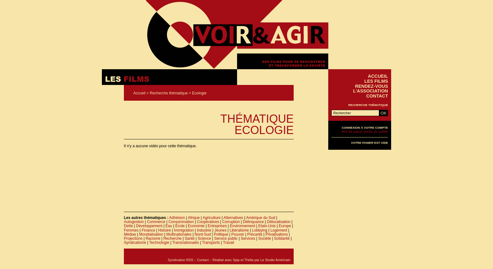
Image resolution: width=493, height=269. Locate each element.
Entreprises (217, 226)
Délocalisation (279, 222)
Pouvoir (237, 234)
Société (264, 238)
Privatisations (276, 234)
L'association (370, 90)
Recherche (172, 238)
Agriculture (211, 218)
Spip (236, 260)
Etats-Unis (267, 226)
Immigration (184, 230)
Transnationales (185, 242)
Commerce (156, 222)
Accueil (139, 93)
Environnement (242, 226)
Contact (377, 95)
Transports (211, 242)
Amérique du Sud (260, 218)
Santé (189, 238)
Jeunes (220, 230)
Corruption (231, 222)
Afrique (194, 218)
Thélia (248, 260)
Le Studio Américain (275, 260)
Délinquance (253, 222)
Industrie (204, 230)
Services (248, 238)
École (180, 226)
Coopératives (208, 222)
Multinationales (178, 234)
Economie (196, 226)
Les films (376, 81)
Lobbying (259, 230)
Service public (226, 238)
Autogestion (134, 222)
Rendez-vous (371, 86)
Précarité (254, 234)
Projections (133, 238)
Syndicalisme (135, 242)
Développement (149, 226)
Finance (148, 230)
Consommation (181, 222)
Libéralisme (239, 230)
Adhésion (177, 218)
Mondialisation (151, 234)
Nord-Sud (203, 234)
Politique (221, 234)
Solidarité (282, 238)
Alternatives (233, 218)
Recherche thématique (169, 93)
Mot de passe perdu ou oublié (365, 131)
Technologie (159, 242)
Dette (128, 226)
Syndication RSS (180, 260)
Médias (130, 234)
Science (204, 238)
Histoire (164, 230)
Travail (228, 242)
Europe (285, 226)
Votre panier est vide (369, 142)
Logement (278, 230)
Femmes (131, 230)
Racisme (153, 238)
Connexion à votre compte (365, 127)
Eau (168, 226)
